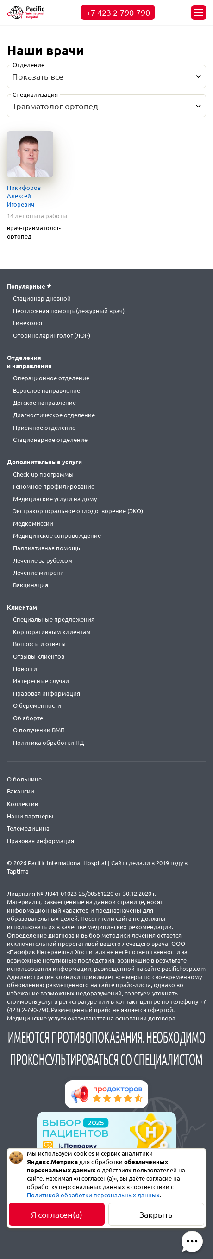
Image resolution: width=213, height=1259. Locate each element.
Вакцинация (30, 585)
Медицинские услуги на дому (55, 499)
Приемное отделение (44, 427)
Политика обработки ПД (48, 742)
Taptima (18, 871)
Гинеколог (28, 323)
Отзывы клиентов (38, 656)
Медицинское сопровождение (57, 535)
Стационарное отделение (50, 439)
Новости (25, 669)
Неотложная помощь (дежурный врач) (69, 311)
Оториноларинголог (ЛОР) (51, 335)
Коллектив (22, 803)
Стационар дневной (42, 298)
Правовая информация (46, 693)
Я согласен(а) (56, 1214)
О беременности (37, 705)
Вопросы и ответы (39, 644)
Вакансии (20, 791)
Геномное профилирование (53, 486)
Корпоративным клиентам (52, 632)
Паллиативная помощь (46, 548)
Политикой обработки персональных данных (93, 1195)
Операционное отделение (51, 378)
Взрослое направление (46, 390)
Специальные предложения (53, 619)
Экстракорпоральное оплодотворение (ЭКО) (78, 511)
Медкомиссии (33, 523)
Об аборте (28, 718)
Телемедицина (28, 828)
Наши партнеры (30, 816)
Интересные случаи (41, 681)
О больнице (24, 779)
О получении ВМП (39, 730)
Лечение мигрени (38, 572)
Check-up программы (43, 474)
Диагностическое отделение (54, 415)
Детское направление (44, 402)
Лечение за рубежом (43, 560)
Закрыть (156, 1214)
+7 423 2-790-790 (118, 12)
